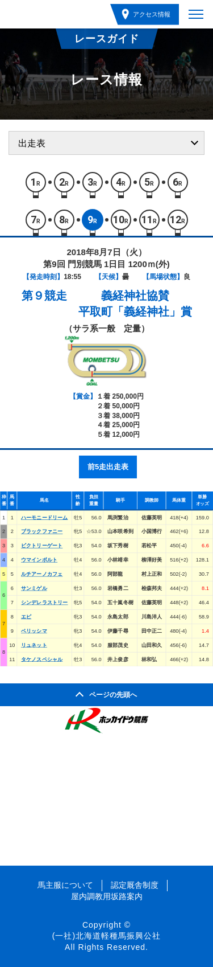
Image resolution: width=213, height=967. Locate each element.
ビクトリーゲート (41, 545)
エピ (26, 616)
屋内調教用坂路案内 (107, 896)
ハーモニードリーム (44, 517)
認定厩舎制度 (134, 885)
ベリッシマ (34, 630)
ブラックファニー (41, 531)
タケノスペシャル (41, 659)
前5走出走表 (107, 466)
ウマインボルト (39, 560)
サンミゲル (34, 588)
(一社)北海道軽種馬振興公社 (106, 935)
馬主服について (65, 885)
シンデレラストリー (44, 602)
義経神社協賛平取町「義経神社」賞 (135, 303)
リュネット (34, 645)
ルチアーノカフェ (41, 574)
